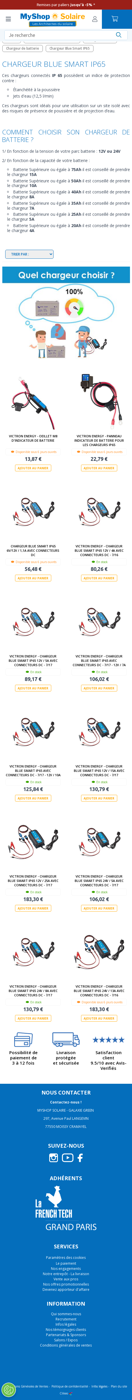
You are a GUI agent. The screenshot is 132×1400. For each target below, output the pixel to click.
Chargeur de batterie (22, 48)
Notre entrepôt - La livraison (66, 1273)
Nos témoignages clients (66, 1329)
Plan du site (119, 1386)
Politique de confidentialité (70, 1386)
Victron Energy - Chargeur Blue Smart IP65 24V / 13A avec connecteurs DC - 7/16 (99, 990)
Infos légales (66, 1324)
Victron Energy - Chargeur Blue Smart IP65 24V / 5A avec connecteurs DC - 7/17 (99, 880)
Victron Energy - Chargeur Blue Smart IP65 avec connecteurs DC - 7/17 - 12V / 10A (33, 770)
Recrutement (66, 1319)
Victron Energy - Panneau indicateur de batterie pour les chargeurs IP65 (99, 440)
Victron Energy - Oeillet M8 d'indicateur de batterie (33, 438)
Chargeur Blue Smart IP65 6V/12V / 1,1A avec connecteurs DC (33, 550)
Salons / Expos (66, 1340)
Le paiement (66, 1263)
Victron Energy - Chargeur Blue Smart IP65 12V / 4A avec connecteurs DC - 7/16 (99, 550)
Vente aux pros (66, 1279)
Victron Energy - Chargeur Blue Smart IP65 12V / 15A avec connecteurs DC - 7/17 (99, 770)
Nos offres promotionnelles (66, 1284)
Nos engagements (66, 1268)
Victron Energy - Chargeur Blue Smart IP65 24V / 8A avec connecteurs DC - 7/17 (33, 990)
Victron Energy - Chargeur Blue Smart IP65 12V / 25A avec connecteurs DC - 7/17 (33, 880)
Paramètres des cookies (66, 1258)
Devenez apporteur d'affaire (66, 1289)
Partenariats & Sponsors (66, 1334)
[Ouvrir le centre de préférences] (8, 1390)
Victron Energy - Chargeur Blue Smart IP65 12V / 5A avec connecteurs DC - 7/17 (33, 660)
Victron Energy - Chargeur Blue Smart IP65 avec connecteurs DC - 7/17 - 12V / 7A (99, 660)
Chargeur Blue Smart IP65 (70, 48)
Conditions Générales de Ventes (26, 1386)
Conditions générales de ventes (66, 1345)
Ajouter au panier (33, 468)
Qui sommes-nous (66, 1313)
